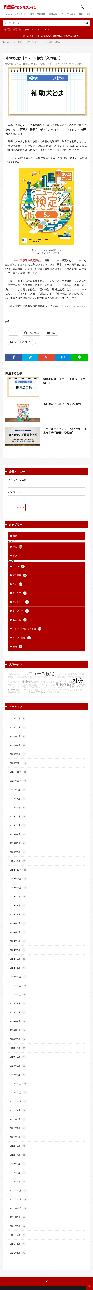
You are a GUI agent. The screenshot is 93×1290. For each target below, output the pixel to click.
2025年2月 (18, 852)
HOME (9, 42)
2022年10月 (18, 1101)
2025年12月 (18, 763)
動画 (17, 646)
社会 (50, 64)
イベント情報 (22, 637)
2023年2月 (18, 1066)
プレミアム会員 (68, 14)
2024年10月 (18, 887)
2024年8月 (18, 905)
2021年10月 (18, 1208)
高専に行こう (18, 692)
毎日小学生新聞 (65, 684)
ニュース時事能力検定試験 (25, 260)
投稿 (19, 42)
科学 (65, 689)
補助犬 (56, 64)
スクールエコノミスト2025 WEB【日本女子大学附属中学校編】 (65, 430)
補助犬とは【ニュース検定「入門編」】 (46, 42)
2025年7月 (18, 807)
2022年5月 (18, 1146)
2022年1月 (18, 1181)
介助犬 (80, 64)
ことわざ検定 (31, 692)
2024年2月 (18, 959)
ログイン (17, 507)
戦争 (38, 681)
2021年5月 (18, 1253)
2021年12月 (18, 1190)
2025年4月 (18, 834)
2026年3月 (18, 736)
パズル (17, 684)
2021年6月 (18, 1244)
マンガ (19, 566)
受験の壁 (26, 687)
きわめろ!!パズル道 (63, 681)
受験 (17, 584)
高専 (50, 692)
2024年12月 (18, 870)
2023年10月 (18, 994)
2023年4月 (18, 1048)
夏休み (25, 677)
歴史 (50, 681)
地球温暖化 (73, 674)
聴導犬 (72, 64)
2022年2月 (18, 1172)
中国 (30, 677)
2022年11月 (18, 1092)
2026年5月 (18, 718)
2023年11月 (18, 985)
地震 (18, 689)
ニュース (20, 620)
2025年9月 (18, 789)
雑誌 (81, 14)
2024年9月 (18, 896)
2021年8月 (18, 1226)
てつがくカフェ (61, 674)
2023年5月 (18, 1039)
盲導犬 (64, 64)
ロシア (11, 684)
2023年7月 (18, 1021)
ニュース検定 (39, 64)
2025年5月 (18, 825)
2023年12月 (18, 977)
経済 (20, 677)
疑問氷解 (17, 29)
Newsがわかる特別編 (29, 689)
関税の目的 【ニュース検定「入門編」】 (64, 381)
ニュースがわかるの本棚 (27, 629)
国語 (69, 689)
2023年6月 (18, 1030)
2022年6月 (18, 1137)
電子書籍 (20, 575)
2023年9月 (18, 1003)
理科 (10, 674)
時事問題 (34, 687)
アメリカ (24, 674)
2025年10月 (18, 781)
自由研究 (16, 674)
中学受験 (7, 29)
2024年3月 (18, 950)
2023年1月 (18, 1074)
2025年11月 (18, 772)
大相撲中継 (26, 684)
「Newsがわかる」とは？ (15, 14)
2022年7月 (18, 1128)
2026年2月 (18, 745)
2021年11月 (18, 1199)
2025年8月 (18, 798)
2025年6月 (18, 816)
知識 (15, 536)
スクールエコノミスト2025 (36, 29)
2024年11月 (18, 879)
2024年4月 (18, 941)
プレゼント (21, 602)
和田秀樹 (56, 692)
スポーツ (41, 684)
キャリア (20, 593)
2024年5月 (18, 932)
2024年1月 (18, 968)
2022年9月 (18, 1110)
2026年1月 (18, 754)
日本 (10, 692)
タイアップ (21, 611)
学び (15, 555)
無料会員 (53, 14)
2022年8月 (18, 1119)
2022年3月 (18, 1164)
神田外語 (44, 681)
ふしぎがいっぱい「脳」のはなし (62, 403)
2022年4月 (18, 1155)
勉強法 (34, 684)
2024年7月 (18, 914)
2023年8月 (18, 1012)
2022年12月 (18, 1083)
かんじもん (50, 684)
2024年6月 (18, 923)
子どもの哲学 (77, 689)
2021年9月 (18, 1217)
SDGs (41, 689)
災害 (34, 681)
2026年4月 (18, 727)
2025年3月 (18, 843)
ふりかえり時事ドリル (53, 689)
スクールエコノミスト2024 (50, 687)
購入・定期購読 (37, 14)
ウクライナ (65, 692)
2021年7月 (18, 1235)
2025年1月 (18, 861)
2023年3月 (18, 1057)
